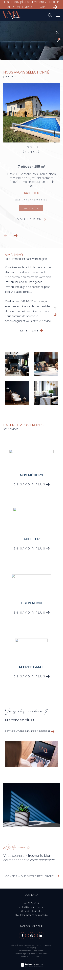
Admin (34, 954)
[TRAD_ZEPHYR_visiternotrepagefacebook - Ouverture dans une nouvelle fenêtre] (22, 935)
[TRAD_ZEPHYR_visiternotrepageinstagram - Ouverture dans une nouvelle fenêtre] (31, 935)
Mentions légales (22, 954)
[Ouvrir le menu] (58, 15)
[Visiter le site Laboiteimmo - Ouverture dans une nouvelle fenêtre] (31, 962)
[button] (15, 235)
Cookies (39, 957)
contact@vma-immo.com (31, 907)
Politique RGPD (27, 957)
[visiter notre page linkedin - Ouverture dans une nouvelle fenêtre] (40, 935)
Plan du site (38, 951)
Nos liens (43, 954)
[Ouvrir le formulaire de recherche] (50, 15)
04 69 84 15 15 (31, 903)
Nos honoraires (24, 951)
